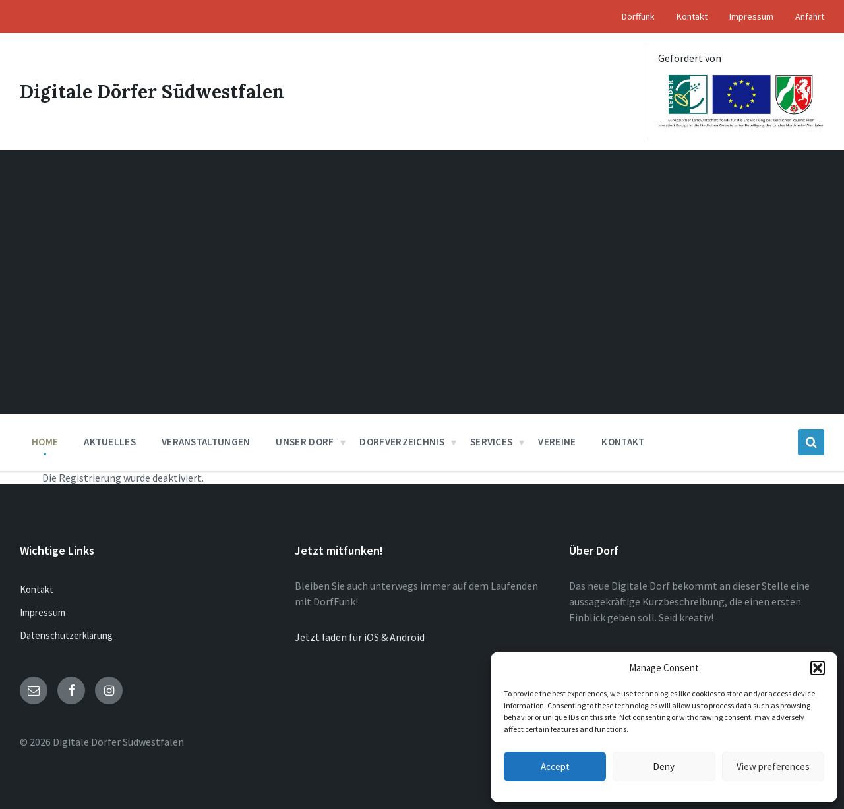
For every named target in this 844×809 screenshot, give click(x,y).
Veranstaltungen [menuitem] (206, 441)
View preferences (773, 766)
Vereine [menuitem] (557, 441)
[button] (817, 668)
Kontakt (36, 589)
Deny (664, 766)
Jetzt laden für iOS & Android (360, 637)
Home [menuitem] (45, 441)
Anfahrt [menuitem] (809, 16)
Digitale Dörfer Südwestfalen (152, 91)
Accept (555, 766)
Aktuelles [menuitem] (110, 441)
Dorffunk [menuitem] (638, 16)
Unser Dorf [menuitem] (305, 441)
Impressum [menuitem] (751, 16)
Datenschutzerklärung (66, 635)
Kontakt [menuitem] (692, 16)
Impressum (42, 612)
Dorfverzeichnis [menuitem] (401, 441)
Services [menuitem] (491, 441)
